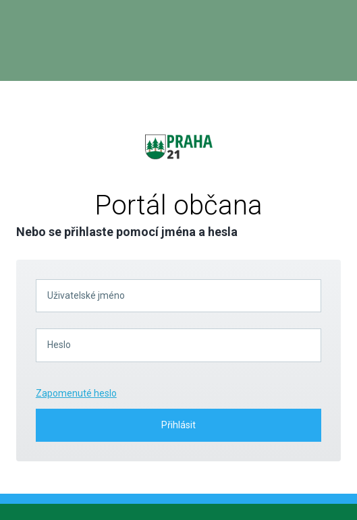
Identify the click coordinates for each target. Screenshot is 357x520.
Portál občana (178, 205)
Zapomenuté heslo (76, 393)
